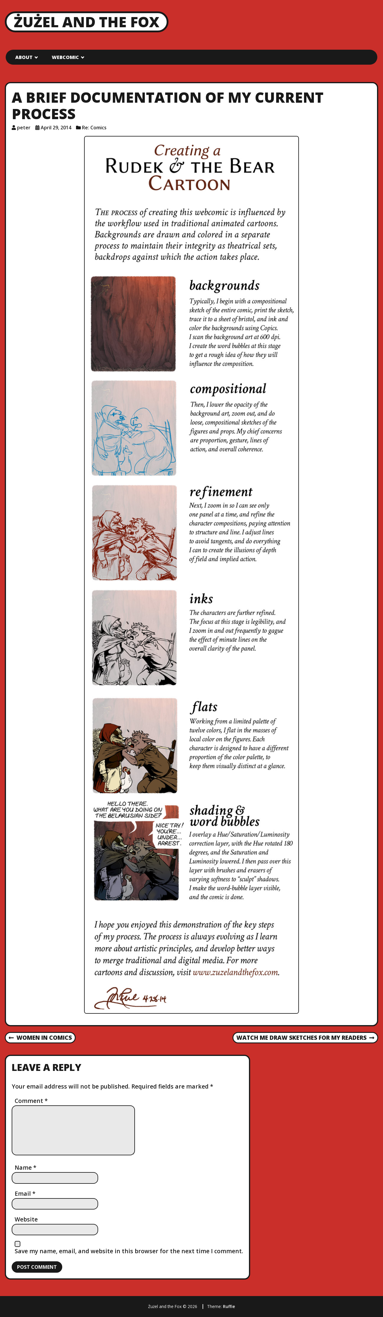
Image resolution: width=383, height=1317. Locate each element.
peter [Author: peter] (24, 127)
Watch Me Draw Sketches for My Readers (305, 1037)
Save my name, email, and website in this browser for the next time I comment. (129, 1251)
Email (25, 1193)
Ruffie (229, 1306)
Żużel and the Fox (86, 21)
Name (26, 1167)
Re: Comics (94, 127)
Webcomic (65, 57)
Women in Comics (40, 1037)
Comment (31, 1101)
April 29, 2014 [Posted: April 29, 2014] (56, 127)
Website (26, 1219)
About (24, 57)
